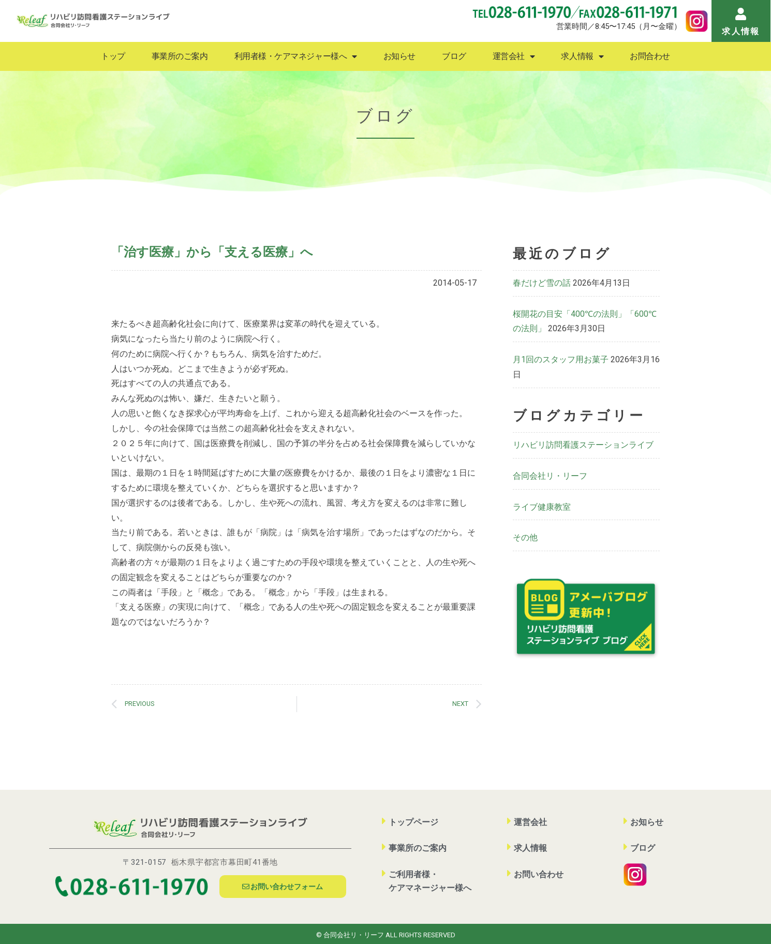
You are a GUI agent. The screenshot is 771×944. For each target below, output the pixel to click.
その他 (525, 537)
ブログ (454, 56)
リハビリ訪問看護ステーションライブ (583, 445)
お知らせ (399, 56)
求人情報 (582, 56)
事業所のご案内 (180, 56)
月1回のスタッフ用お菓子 (561, 359)
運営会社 (514, 56)
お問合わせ (650, 56)
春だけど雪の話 (542, 283)
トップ (113, 56)
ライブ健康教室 (542, 507)
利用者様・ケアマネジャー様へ (295, 56)
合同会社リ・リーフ (550, 476)
